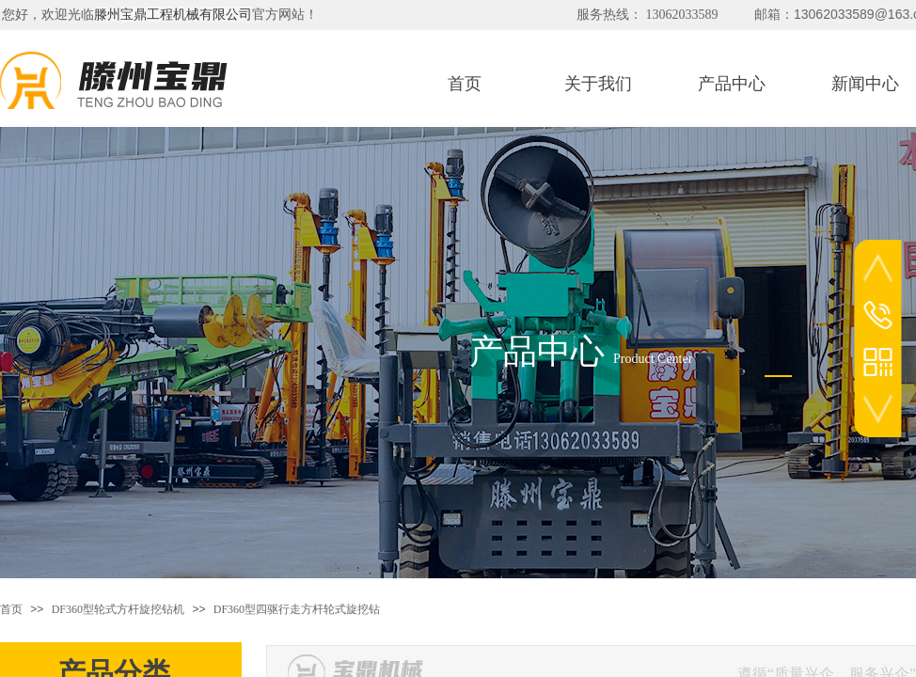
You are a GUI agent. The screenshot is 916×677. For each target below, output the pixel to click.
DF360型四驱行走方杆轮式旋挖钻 (296, 609)
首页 (11, 609)
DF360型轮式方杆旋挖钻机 (118, 609)
